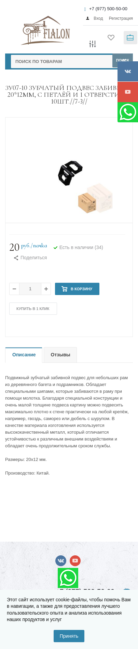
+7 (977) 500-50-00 (108, 8)
